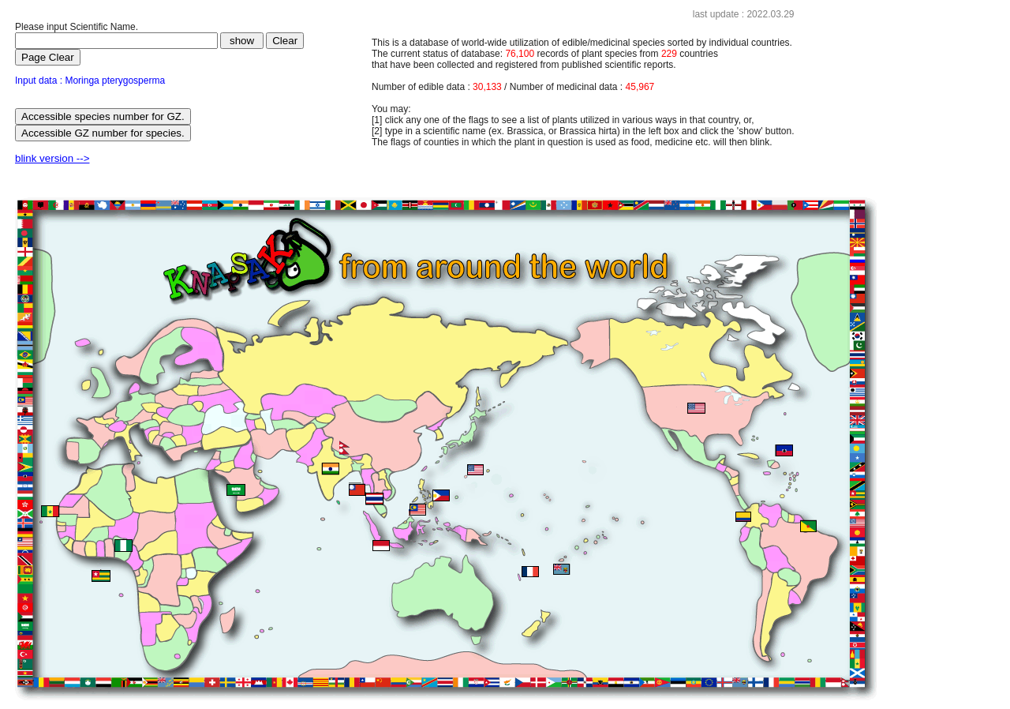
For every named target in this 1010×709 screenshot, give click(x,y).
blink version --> (52, 158)
